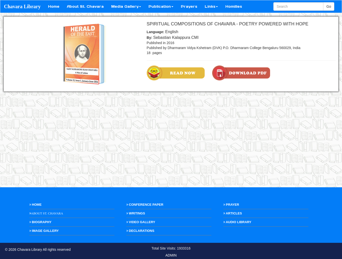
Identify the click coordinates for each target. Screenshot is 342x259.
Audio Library (237, 222)
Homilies (233, 6)
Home (53, 6)
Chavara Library (22, 6)
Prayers (189, 6)
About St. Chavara (85, 6)
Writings (135, 213)
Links (211, 6)
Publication (160, 6)
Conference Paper (144, 204)
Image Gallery (44, 231)
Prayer (231, 204)
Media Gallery (126, 6)
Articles (232, 213)
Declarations (140, 231)
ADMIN (171, 255)
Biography (40, 222)
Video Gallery (140, 222)
